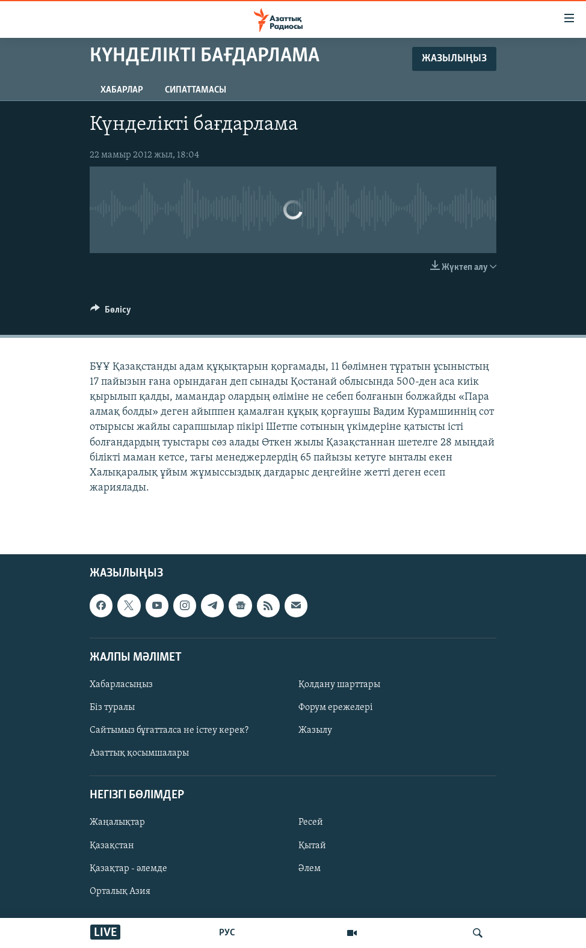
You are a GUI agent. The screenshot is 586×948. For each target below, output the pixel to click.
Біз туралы (112, 707)
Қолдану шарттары (339, 685)
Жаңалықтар (117, 823)
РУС (227, 933)
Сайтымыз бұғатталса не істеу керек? (169, 730)
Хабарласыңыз (121, 685)
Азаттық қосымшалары (139, 754)
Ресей (310, 823)
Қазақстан (112, 846)
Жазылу (315, 730)
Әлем (309, 868)
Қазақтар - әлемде (128, 868)
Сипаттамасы (195, 90)
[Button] (110, 312)
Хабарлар (121, 90)
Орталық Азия (120, 891)
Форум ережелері (335, 707)
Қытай (312, 846)
